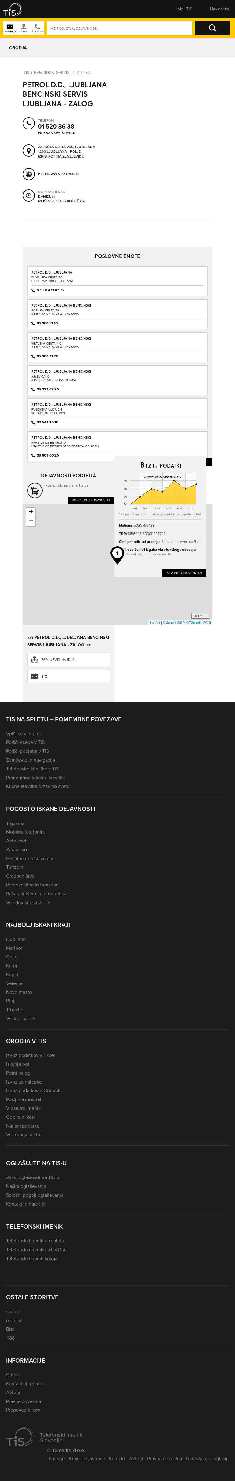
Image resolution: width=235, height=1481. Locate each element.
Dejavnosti (93, 1458)
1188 (10, 1337)
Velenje (14, 983)
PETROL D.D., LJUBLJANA (51, 272)
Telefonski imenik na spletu (35, 1240)
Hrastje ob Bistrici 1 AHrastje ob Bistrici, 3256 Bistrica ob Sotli (65, 444)
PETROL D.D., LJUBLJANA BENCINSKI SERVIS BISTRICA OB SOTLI (61, 439)
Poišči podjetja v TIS (27, 751)
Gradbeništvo (20, 875)
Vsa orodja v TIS (23, 1134)
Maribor (14, 948)
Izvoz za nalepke (24, 1081)
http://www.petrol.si (58, 173)
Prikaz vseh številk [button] (56, 132)
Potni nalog (18, 1072)
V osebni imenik (23, 1108)
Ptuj (10, 1000)
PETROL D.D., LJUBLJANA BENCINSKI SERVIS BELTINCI (61, 406)
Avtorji (13, 1392)
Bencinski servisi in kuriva (62, 72)
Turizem (14, 867)
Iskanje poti (18, 1064)
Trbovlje (14, 1009)
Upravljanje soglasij (206, 1458)
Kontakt (117, 1458)
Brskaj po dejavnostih (91, 500)
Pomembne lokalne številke (35, 777)
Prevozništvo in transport (32, 884)
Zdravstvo (16, 849)
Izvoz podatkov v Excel (30, 1055)
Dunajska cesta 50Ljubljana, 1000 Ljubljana (52, 279)
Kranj (11, 965)
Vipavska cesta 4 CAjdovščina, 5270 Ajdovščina (55, 345)
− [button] (31, 521)
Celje (11, 956)
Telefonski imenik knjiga (32, 1258)
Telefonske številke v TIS (32, 768)
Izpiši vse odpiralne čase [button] (62, 201)
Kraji (73, 1458)
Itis (26, 72)
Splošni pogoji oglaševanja (34, 1195)
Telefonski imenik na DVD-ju (36, 1249)
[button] (17, 9)
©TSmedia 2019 (198, 623)
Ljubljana (15, 939)
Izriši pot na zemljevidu (61, 156)
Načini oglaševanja (26, 1186)
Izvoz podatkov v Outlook (33, 1090)
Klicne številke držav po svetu (38, 786)
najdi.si (13, 1320)
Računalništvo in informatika (36, 893)
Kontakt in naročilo (26, 1203)
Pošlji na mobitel (23, 1099)
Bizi (44, 676)
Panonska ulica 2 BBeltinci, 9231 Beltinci (48, 411)
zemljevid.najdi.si (58, 659)
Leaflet (155, 623)
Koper (12, 974)
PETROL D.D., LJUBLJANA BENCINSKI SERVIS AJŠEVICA (61, 373)
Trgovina (15, 823)
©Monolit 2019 (174, 623)
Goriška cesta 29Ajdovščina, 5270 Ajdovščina (55, 312)
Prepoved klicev (23, 1409)
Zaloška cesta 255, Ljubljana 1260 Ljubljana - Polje (66, 149)
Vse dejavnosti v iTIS (28, 902)
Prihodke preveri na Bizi (180, 541)
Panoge (57, 1458)
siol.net (14, 1311)
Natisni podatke (22, 1125)
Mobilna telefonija (25, 831)
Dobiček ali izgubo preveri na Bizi (146, 554)
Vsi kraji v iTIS (20, 1018)
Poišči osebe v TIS (25, 742)
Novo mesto (19, 992)
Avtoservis (17, 840)
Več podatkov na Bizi (184, 573)
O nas (12, 1374)
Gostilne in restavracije (30, 858)
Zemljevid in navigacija (30, 759)
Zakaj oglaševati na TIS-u (32, 1177)
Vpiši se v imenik (24, 733)
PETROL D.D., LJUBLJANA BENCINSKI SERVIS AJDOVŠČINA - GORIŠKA (61, 307)
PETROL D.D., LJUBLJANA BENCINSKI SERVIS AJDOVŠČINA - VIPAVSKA (61, 340)
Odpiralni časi (20, 1117)
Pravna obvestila (23, 1401)
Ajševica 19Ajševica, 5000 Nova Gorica (53, 378)
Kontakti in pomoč (25, 1383)
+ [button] (31, 512)
